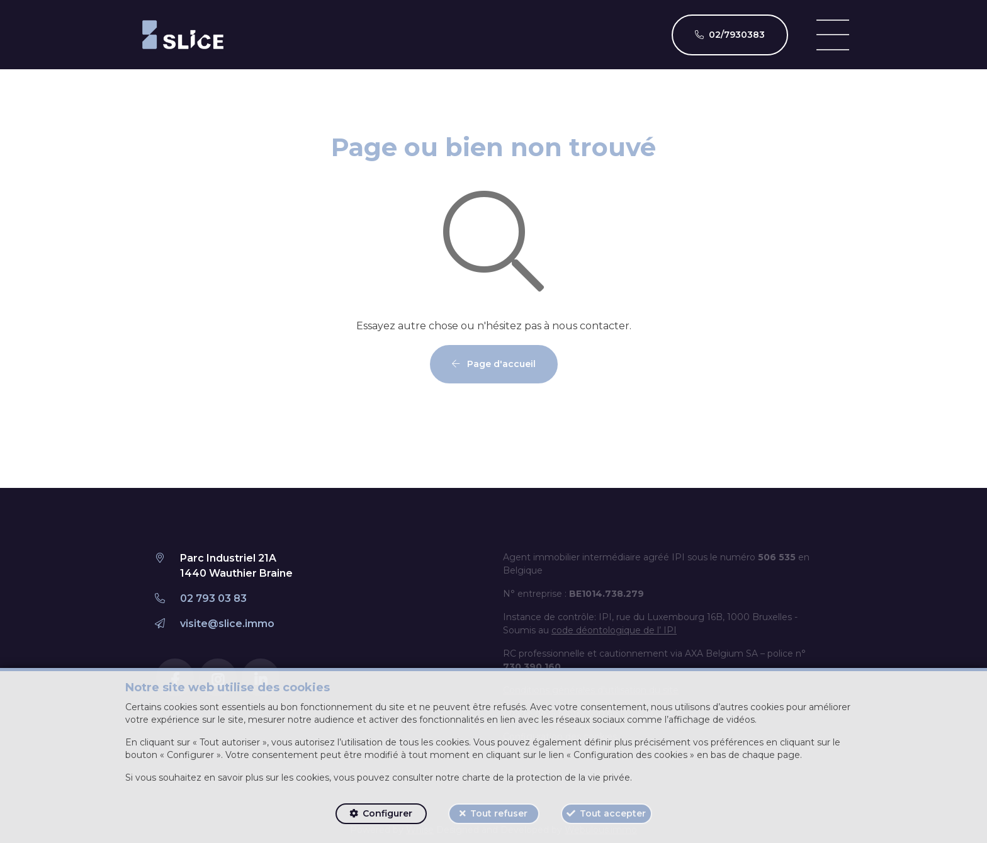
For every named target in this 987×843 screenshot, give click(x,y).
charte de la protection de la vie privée (546, 777)
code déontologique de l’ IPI (614, 630)
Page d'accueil (494, 364)
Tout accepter (613, 813)
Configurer (387, 813)
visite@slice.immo (227, 624)
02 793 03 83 (213, 598)
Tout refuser (498, 813)
